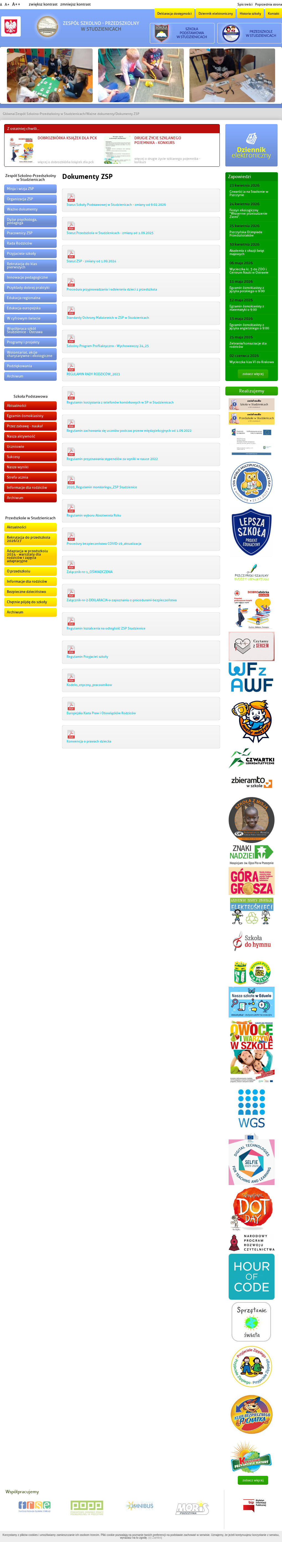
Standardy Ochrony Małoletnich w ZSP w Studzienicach (108, 317)
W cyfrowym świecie (23, 318)
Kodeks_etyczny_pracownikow (89, 685)
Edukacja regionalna (23, 297)
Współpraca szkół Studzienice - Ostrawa (25, 330)
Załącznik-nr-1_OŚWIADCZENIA (90, 572)
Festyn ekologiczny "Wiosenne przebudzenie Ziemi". (248, 213)
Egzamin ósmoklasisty (25, 415)
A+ (7, 4)
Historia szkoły (250, 13)
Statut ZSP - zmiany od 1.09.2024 (91, 261)
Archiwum (15, 376)
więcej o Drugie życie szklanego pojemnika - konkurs (167, 160)
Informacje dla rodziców (27, 487)
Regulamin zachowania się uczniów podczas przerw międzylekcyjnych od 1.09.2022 (129, 430)
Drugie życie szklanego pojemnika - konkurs (157, 140)
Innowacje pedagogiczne (27, 277)
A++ (16, 4)
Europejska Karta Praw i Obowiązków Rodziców (101, 713)
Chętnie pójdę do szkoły (27, 602)
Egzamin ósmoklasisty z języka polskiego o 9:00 (247, 289)
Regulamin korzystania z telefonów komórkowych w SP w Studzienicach (120, 402)
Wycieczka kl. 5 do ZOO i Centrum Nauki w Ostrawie (248, 271)
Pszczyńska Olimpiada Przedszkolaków (245, 234)
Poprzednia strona (268, 4)
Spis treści (244, 4)
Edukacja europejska (24, 308)
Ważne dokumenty (100, 114)
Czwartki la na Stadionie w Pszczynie (248, 193)
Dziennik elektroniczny (216, 13)
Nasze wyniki (17, 467)
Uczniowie (15, 446)
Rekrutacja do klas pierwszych (22, 265)
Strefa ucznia (17, 477)
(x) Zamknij (155, 1537)
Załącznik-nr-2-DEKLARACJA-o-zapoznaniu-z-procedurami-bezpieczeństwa (122, 600)
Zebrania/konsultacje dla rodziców (248, 345)
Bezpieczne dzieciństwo (26, 591)
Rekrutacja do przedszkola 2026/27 (28, 539)
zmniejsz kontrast (75, 4)
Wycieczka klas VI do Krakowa (251, 362)
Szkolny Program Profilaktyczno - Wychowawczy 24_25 (108, 346)
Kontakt (273, 13)
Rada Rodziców (19, 243)
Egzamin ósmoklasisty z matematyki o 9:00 (246, 308)
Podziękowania (19, 366)
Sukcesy (13, 456)
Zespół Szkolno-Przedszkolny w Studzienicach (50, 114)
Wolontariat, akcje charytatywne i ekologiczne (29, 354)
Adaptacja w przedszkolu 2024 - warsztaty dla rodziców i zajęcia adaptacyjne (27, 556)
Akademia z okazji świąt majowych (246, 252)
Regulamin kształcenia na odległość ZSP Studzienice (106, 628)
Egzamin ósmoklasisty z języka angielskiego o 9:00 (249, 326)
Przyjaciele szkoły (21, 253)
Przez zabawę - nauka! (25, 426)
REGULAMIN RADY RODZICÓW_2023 (93, 374)
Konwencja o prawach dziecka (89, 741)
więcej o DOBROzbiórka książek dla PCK (66, 162)
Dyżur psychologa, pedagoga (22, 221)
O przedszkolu (18, 571)
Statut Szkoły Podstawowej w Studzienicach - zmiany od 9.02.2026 (116, 204)
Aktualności (16, 405)
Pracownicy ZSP (19, 233)
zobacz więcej (252, 374)
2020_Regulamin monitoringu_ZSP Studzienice (102, 487)
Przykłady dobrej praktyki (28, 287)
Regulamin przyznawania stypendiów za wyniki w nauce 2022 (112, 459)
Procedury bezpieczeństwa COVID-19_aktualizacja (104, 543)
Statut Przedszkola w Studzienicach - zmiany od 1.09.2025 (110, 233)
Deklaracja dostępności (174, 13)
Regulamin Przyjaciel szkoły (87, 656)
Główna (8, 114)
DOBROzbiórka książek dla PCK (67, 138)
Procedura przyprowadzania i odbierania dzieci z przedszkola (112, 289)
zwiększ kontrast (43, 4)
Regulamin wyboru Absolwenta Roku (94, 515)
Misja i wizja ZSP (20, 188)
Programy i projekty (23, 342)
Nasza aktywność (21, 436)
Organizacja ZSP (20, 199)
